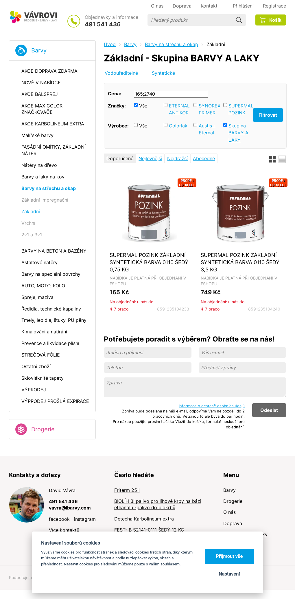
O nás (229, 512)
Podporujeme (21, 577)
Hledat (239, 20)
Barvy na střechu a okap (171, 44)
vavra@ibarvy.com (70, 508)
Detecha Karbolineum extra (144, 519)
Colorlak (178, 126)
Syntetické (163, 73)
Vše (143, 106)
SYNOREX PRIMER (209, 109)
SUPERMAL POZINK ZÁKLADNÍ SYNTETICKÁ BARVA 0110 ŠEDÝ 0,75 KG (149, 262)
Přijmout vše (229, 556)
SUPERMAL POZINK (239, 109)
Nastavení (229, 574)
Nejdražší (177, 158)
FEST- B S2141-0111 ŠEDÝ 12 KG (149, 530)
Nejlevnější (150, 158)
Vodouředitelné (121, 73)
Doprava (232, 523)
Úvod (110, 44)
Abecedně (204, 158)
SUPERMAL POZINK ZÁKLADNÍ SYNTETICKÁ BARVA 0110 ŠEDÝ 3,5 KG (240, 262)
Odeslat (269, 410)
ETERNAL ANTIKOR (179, 109)
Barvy (39, 50)
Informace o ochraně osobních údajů (212, 405)
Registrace (274, 6)
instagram (85, 519)
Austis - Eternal (207, 129)
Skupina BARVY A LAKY (238, 133)
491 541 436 (103, 24)
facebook (59, 519)
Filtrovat (268, 115)
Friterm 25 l (127, 490)
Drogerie (43, 429)
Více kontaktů (64, 530)
